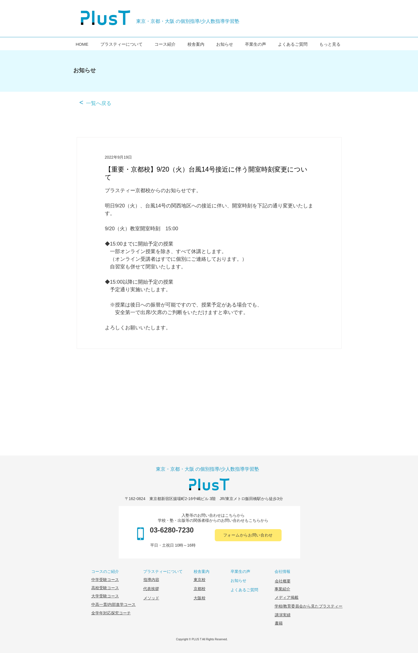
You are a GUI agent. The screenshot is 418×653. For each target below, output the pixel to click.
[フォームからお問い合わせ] (248, 535)
